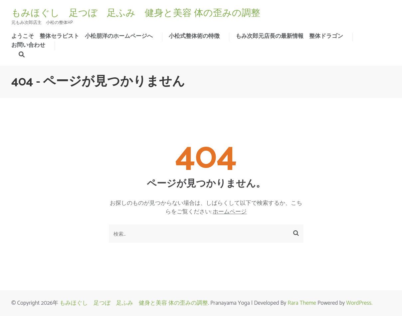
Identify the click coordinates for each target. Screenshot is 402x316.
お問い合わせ (28, 45)
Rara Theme (302, 303)
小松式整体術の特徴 (194, 36)
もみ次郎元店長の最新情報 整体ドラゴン (289, 36)
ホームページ (230, 211)
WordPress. (359, 303)
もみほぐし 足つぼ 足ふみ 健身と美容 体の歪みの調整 (135, 13)
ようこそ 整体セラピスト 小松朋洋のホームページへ (82, 36)
